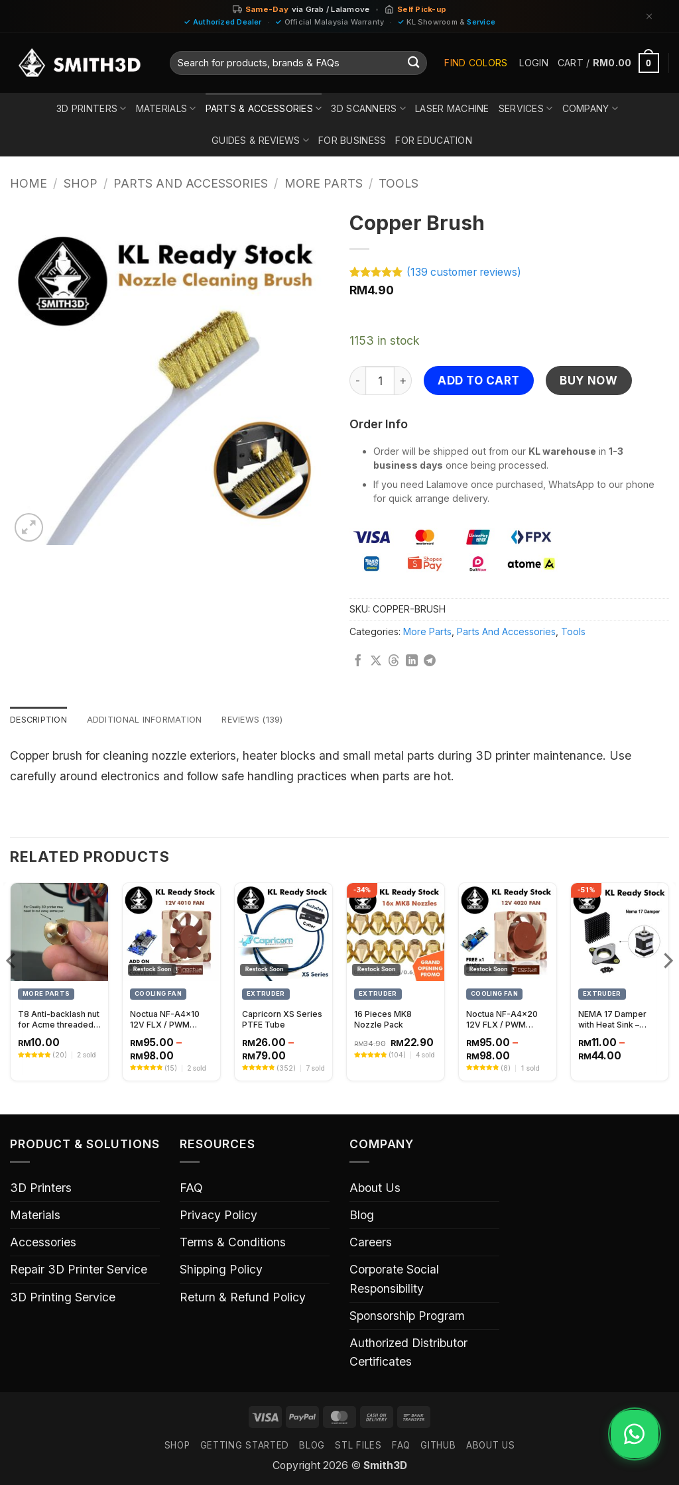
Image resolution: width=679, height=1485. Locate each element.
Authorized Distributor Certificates (408, 1353)
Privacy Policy (218, 1216)
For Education (433, 140)
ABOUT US (490, 1446)
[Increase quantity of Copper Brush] (403, 380)
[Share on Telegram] (430, 661)
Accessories (43, 1243)
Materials (166, 108)
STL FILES (358, 1446)
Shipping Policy (221, 1270)
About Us (375, 1189)
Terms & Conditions (233, 1243)
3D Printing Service (62, 1298)
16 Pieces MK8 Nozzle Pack (383, 1020)
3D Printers (91, 108)
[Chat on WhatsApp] (630, 1440)
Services (526, 108)
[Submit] (413, 63)
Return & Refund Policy (243, 1298)
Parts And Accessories (190, 183)
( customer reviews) (463, 272)
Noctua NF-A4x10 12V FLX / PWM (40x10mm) (165, 1021)
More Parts (323, 183)
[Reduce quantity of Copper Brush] (357, 380)
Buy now (588, 380)
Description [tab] (41, 720)
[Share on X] (376, 661)
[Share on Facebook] (358, 661)
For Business (352, 140)
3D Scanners (368, 108)
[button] (533, 63)
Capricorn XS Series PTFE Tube (282, 1020)
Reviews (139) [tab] (270, 720)
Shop (80, 183)
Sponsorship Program (407, 1317)
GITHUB (438, 1446)
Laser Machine (452, 108)
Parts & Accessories (264, 108)
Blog (361, 1216)
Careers (370, 1243)
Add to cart (479, 380)
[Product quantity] (380, 380)
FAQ (191, 1189)
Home (28, 183)
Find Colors (475, 62)
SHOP (177, 1446)
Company (590, 108)
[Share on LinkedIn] (412, 661)
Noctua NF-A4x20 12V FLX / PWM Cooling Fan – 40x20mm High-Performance (502, 1021)
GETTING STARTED (244, 1446)
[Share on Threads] (394, 661)
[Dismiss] (649, 16)
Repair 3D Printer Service (78, 1270)
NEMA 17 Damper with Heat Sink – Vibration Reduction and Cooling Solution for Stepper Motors (618, 1021)
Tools (398, 183)
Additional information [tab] (155, 720)
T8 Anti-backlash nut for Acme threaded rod (58, 1021)
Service (481, 22)
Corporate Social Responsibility (394, 1280)
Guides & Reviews (260, 140)
